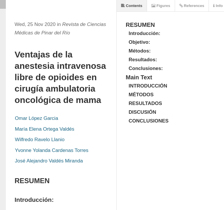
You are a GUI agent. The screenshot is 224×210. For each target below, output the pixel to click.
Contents (131, 6)
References (191, 6)
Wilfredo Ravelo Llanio (39, 139)
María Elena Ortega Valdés (44, 129)
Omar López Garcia (36, 118)
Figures (160, 6)
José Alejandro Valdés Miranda (49, 161)
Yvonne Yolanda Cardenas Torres (51, 150)
